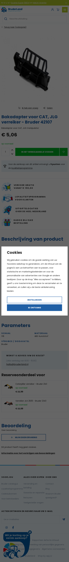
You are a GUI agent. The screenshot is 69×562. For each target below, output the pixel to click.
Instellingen (34, 300)
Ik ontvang (34, 307)
